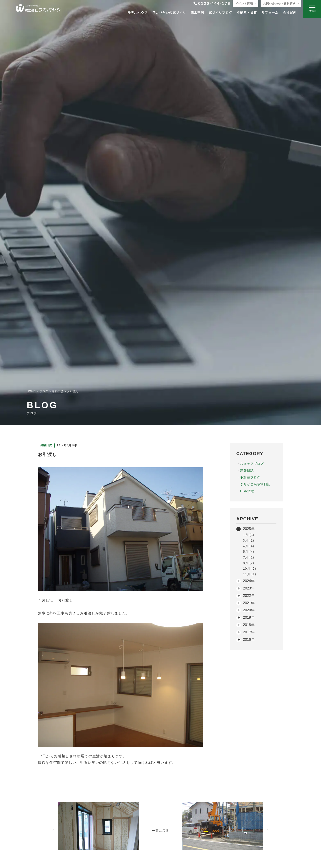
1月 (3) (248, 535)
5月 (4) (248, 551)
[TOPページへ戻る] (38, 9)
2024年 (249, 581)
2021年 (249, 603)
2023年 (249, 588)
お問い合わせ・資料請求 (279, 3)
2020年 (249, 610)
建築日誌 (247, 470)
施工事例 (197, 12)
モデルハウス (138, 12)
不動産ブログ (250, 477)
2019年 (249, 617)
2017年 (249, 632)
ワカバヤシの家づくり (169, 12)
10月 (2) (249, 568)
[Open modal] (312, 9)
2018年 (249, 625)
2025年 (249, 529)
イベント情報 (244, 3)
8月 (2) (248, 563)
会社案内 (289, 12)
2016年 (249, 639)
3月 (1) (248, 540)
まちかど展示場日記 (255, 484)
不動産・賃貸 (247, 12)
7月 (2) (248, 557)
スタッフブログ (252, 463)
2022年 (249, 595)
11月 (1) (249, 574)
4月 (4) (248, 546)
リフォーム (269, 12)
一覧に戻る (160, 830)
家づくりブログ (220, 12)
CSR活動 (247, 491)
